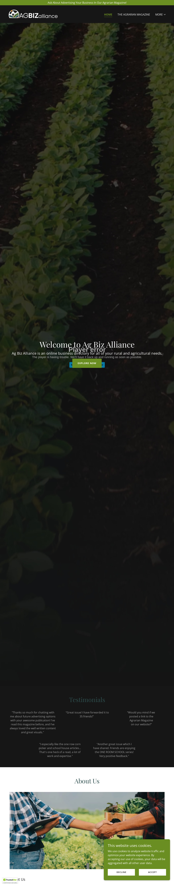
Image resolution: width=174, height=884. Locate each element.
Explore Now (87, 363)
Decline (121, 872)
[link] (33, 14)
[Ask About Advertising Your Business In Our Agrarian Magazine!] (87, 3)
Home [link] (108, 14)
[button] (160, 14)
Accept (152, 872)
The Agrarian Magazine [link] (134, 14)
